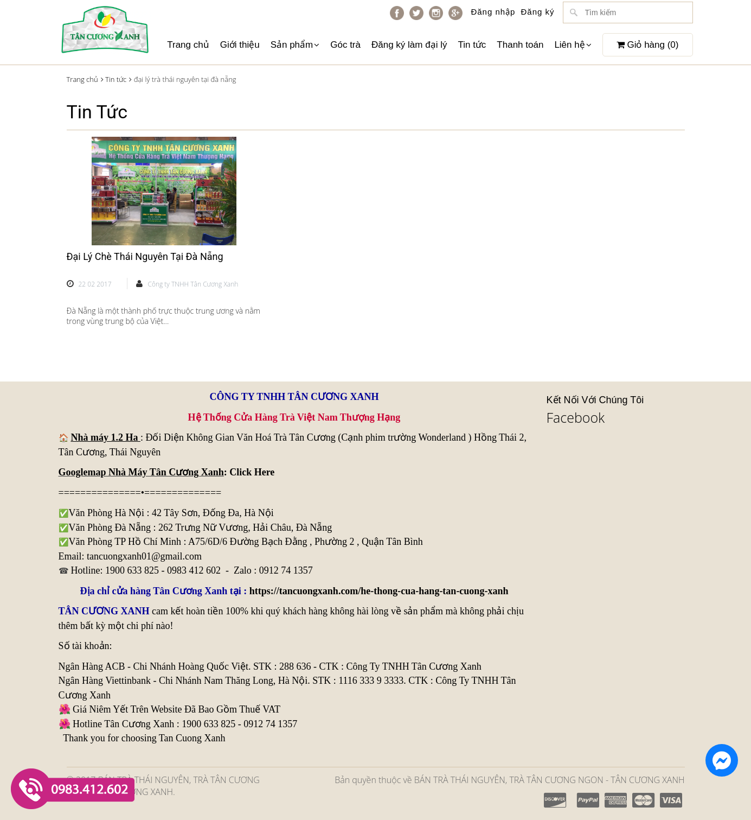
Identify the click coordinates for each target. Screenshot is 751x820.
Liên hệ (572, 45)
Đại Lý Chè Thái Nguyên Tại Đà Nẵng (145, 256)
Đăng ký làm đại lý (409, 45)
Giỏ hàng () (648, 45)
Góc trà (345, 45)
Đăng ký (537, 11)
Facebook (576, 417)
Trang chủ (188, 45)
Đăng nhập (493, 11)
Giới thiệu (240, 45)
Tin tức (472, 45)
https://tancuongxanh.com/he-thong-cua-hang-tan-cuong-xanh (379, 591)
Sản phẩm (295, 45)
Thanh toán (520, 45)
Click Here (251, 472)
